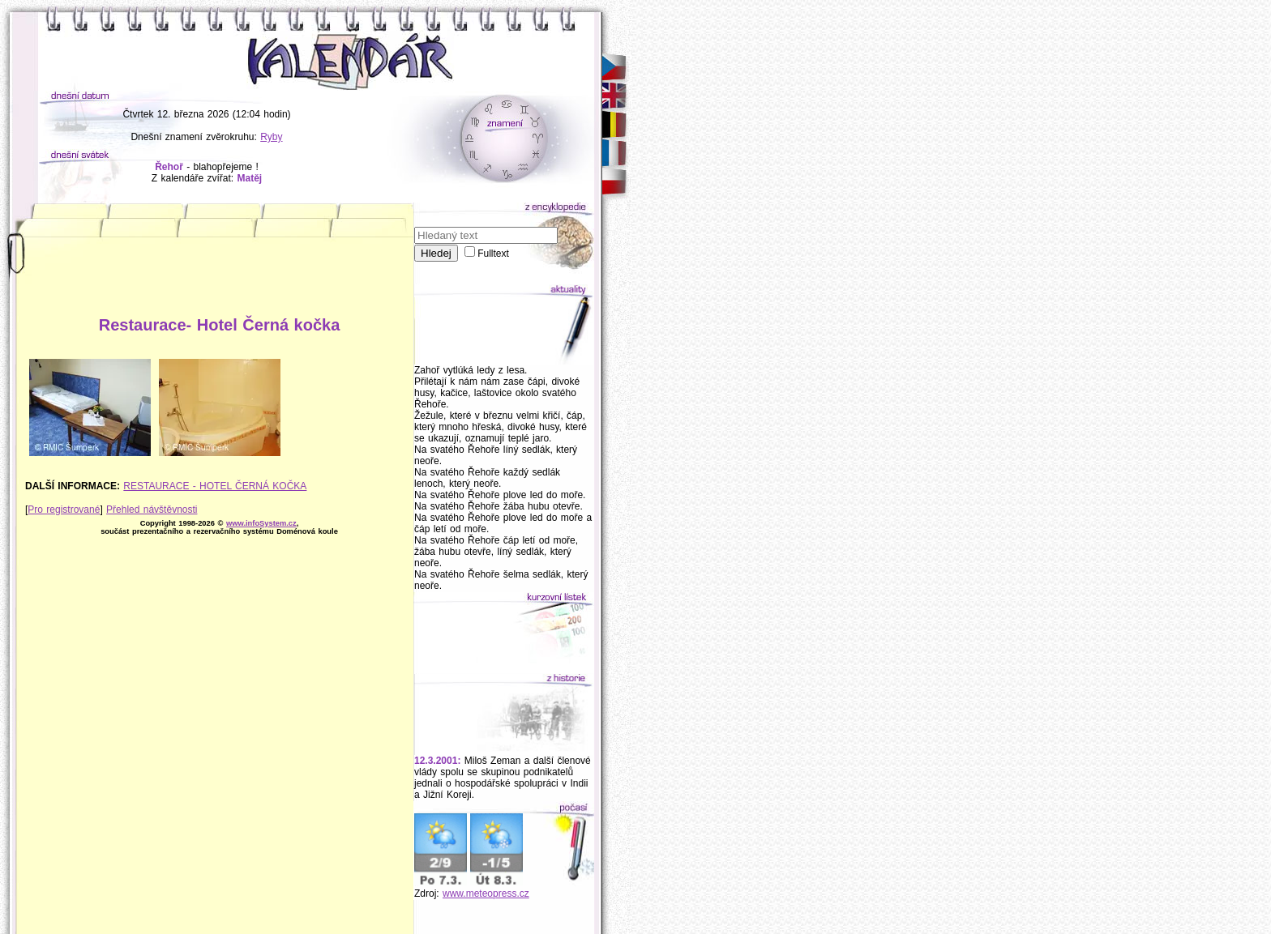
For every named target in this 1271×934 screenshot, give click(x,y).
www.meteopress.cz (486, 893)
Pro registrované (64, 509)
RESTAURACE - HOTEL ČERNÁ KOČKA (214, 486)
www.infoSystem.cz (261, 523)
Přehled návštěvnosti (151, 509)
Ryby (271, 137)
